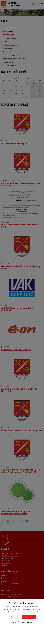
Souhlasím (29, 617)
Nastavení (14, 617)
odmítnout (29, 622)
